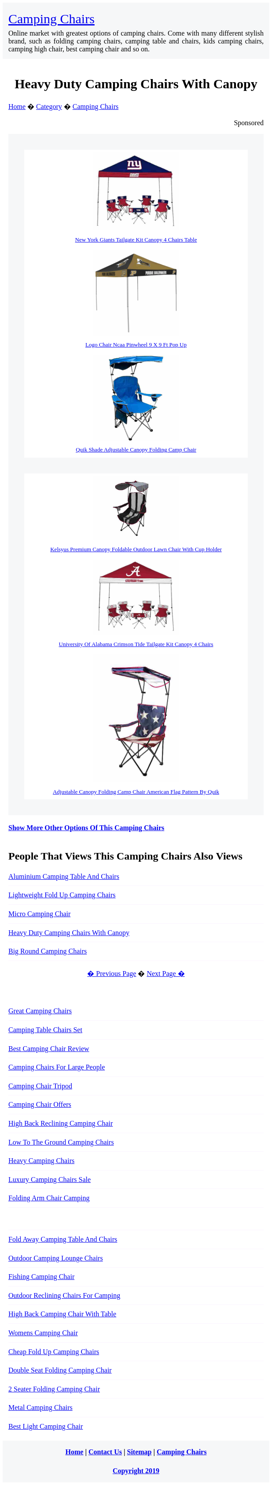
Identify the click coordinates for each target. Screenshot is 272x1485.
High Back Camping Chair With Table (62, 1314)
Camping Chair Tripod (40, 1086)
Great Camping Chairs (40, 1011)
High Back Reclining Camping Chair (60, 1123)
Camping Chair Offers (39, 1104)
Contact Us (105, 1452)
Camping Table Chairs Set (45, 1029)
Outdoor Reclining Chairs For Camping (64, 1295)
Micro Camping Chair (39, 914)
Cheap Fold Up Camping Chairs (53, 1351)
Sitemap (139, 1452)
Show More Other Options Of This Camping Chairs (86, 827)
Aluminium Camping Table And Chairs (63, 876)
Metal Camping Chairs (40, 1407)
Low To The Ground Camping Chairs (61, 1142)
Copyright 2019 (136, 1470)
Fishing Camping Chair (41, 1276)
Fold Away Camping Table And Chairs (62, 1239)
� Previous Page (111, 973)
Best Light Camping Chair (45, 1426)
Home (17, 106)
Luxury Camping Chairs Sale (49, 1179)
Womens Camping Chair (43, 1333)
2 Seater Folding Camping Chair (54, 1389)
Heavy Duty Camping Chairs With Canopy (68, 932)
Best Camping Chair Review (48, 1048)
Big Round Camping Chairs (47, 951)
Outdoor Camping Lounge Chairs (55, 1258)
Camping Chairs (51, 18)
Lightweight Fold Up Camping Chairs (62, 895)
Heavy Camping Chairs (41, 1160)
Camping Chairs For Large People (56, 1067)
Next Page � (165, 973)
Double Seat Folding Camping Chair (60, 1370)
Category (49, 106)
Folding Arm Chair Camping (48, 1198)
